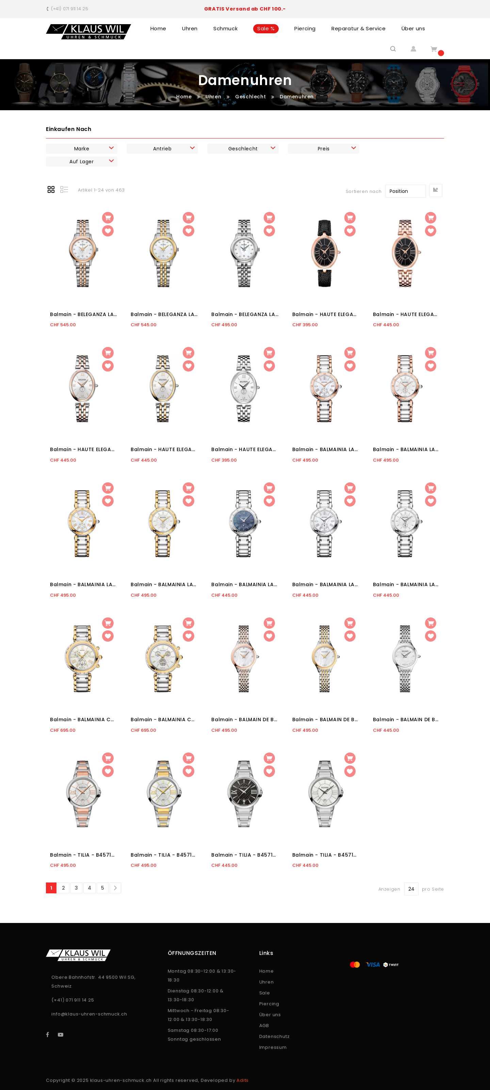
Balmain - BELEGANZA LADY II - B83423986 (164, 314)
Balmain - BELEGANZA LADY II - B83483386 (83, 314)
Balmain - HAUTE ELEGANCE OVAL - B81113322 (244, 449)
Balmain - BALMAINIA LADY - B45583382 (325, 449)
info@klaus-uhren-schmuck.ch (89, 1014)
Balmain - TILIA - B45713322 (325, 855)
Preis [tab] (324, 148)
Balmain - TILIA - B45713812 (83, 855)
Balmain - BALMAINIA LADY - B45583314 (406, 449)
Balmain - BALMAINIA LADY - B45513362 (244, 584)
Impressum (273, 1047)
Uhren (214, 96)
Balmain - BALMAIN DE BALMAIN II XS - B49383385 (244, 719)
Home (184, 96)
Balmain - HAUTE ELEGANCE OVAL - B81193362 (406, 314)
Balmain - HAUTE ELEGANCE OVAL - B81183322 (83, 449)
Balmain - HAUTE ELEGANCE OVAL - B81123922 (164, 449)
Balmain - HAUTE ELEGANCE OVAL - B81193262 (325, 314)
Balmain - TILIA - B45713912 (164, 855)
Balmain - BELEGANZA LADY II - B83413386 (244, 314)
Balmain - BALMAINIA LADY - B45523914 (164, 584)
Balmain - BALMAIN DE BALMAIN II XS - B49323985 (325, 719)
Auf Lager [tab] (81, 161)
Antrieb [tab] (162, 148)
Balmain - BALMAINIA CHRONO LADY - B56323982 (83, 719)
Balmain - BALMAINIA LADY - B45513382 (325, 584)
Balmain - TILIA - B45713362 (244, 855)
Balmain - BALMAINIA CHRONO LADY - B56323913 (164, 719)
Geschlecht (251, 96)
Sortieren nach (363, 191)
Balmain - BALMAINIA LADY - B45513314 (406, 584)
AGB (264, 1025)
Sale (264, 993)
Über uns (270, 1014)
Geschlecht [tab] (243, 148)
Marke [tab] (81, 148)
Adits (242, 1080)
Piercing (269, 1004)
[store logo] (88, 31)
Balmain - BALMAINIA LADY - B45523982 (83, 584)
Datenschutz (274, 1036)
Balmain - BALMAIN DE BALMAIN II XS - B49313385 (406, 719)
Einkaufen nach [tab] (68, 129)
